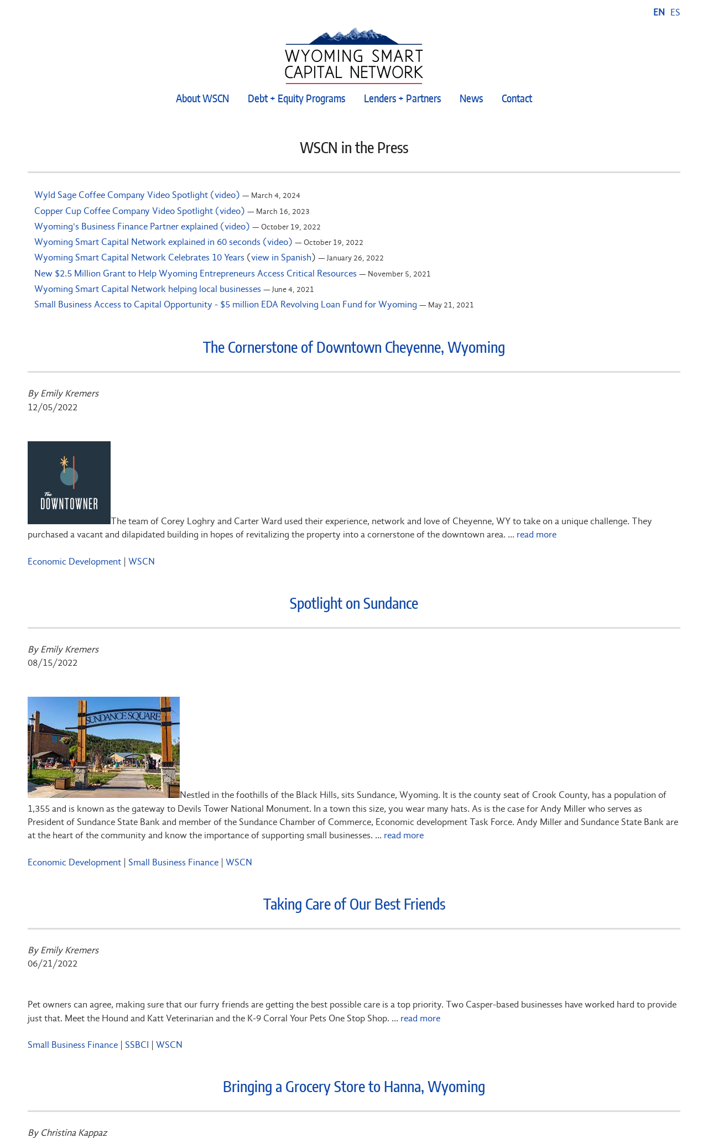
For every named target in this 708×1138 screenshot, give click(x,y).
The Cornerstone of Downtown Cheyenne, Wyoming (354, 348)
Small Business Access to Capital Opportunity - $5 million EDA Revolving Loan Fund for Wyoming (225, 304)
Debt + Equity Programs (296, 99)
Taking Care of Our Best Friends (354, 905)
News (471, 99)
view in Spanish (281, 257)
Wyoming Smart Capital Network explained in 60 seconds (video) (163, 241)
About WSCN (202, 99)
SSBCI (137, 1044)
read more (536, 534)
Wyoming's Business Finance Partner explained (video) (142, 226)
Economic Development (74, 561)
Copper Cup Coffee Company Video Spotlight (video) (139, 210)
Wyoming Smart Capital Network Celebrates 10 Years (139, 257)
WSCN (141, 561)
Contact (517, 99)
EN (659, 12)
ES (675, 12)
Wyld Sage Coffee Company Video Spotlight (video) (137, 194)
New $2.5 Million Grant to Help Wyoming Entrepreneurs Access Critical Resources (195, 273)
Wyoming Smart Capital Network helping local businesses (147, 288)
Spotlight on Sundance (354, 604)
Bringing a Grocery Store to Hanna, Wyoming (354, 1087)
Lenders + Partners (402, 99)
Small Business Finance (173, 862)
